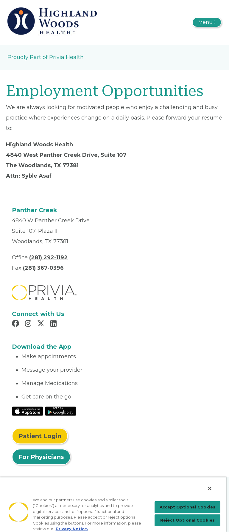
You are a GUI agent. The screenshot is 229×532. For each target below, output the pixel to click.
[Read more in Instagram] (29, 324)
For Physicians (41, 456)
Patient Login (39, 436)
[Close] (209, 488)
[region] (113, 504)
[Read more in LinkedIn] (54, 324)
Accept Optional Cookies (188, 507)
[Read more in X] (41, 324)
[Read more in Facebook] (16, 324)
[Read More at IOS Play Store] (27, 410)
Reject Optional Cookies (187, 520)
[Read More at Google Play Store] (60, 410)
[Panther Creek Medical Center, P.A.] (52, 22)
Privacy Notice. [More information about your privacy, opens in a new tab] (72, 528)
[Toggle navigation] (207, 22)
